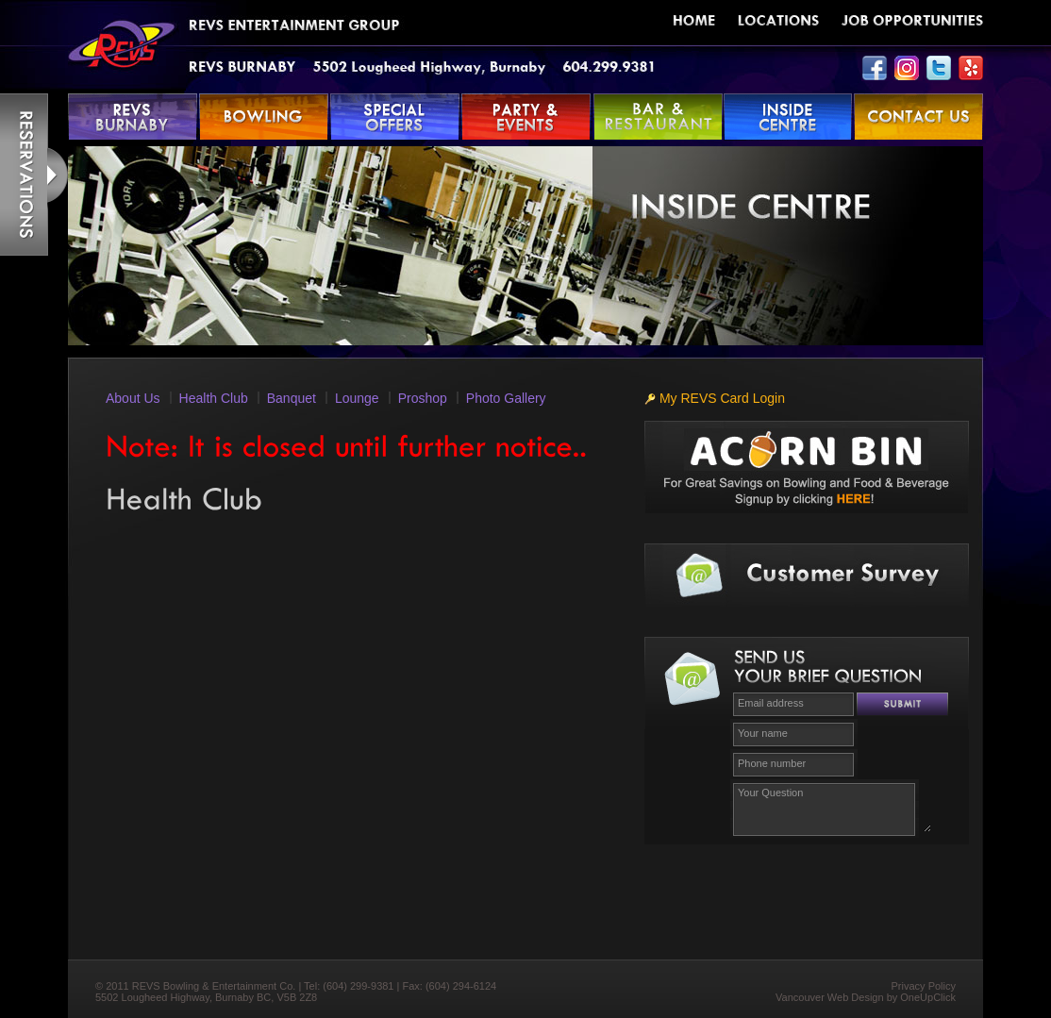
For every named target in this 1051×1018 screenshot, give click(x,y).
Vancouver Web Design (830, 997)
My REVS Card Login (714, 398)
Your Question (832, 807)
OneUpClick (928, 997)
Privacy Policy (924, 986)
